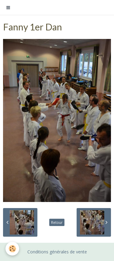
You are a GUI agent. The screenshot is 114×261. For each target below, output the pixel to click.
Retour (57, 222)
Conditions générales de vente (57, 252)
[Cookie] (12, 249)
